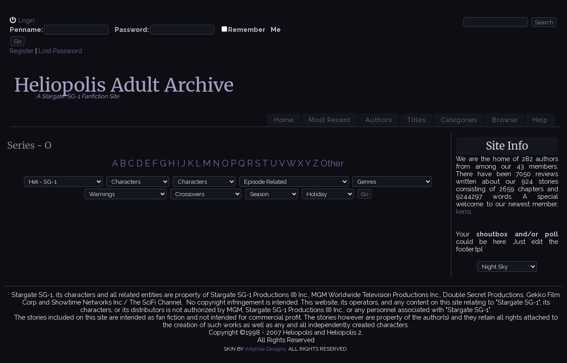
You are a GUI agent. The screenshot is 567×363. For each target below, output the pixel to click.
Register (22, 50)
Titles (416, 120)
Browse (504, 120)
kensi (463, 211)
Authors (378, 120)
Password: (132, 29)
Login (26, 20)
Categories (459, 120)
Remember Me (254, 29)
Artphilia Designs (265, 349)
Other (332, 163)
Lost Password (60, 50)
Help (540, 120)
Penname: (26, 29)
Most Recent (329, 120)
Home (284, 120)
